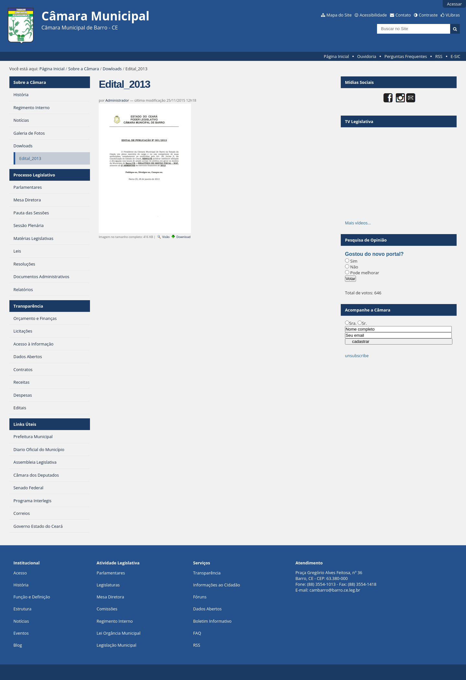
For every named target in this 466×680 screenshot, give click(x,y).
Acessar (454, 4)
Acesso (20, 573)
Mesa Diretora (110, 597)
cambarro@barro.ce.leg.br (334, 590)
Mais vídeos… (358, 223)
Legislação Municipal (117, 645)
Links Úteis (25, 424)
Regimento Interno (115, 621)
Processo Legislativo (34, 175)
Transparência (28, 306)
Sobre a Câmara (83, 69)
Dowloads (112, 69)
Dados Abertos (207, 609)
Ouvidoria (366, 56)
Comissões (107, 609)
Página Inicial (336, 56)
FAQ (197, 633)
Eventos (21, 633)
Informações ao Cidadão (216, 585)
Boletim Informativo (212, 621)
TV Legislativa (359, 121)
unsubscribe (357, 355)
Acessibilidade (373, 15)
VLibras (453, 15)
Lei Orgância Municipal (118, 633)
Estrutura (23, 609)
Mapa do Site (339, 15)
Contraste (428, 15)
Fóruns (199, 597)
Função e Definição (32, 597)
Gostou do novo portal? (374, 254)
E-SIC (455, 56)
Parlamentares (111, 573)
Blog (18, 645)
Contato (403, 15)
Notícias (21, 621)
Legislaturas (108, 585)
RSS (438, 56)
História (21, 585)
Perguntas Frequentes (405, 56)
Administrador (117, 100)
